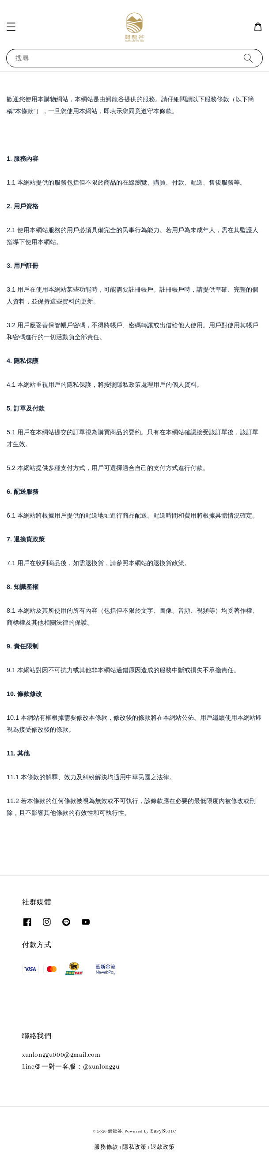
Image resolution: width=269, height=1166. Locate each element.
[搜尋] (248, 58)
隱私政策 (134, 1147)
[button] (11, 27)
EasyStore (163, 1131)
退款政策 (163, 1147)
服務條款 (106, 1147)
